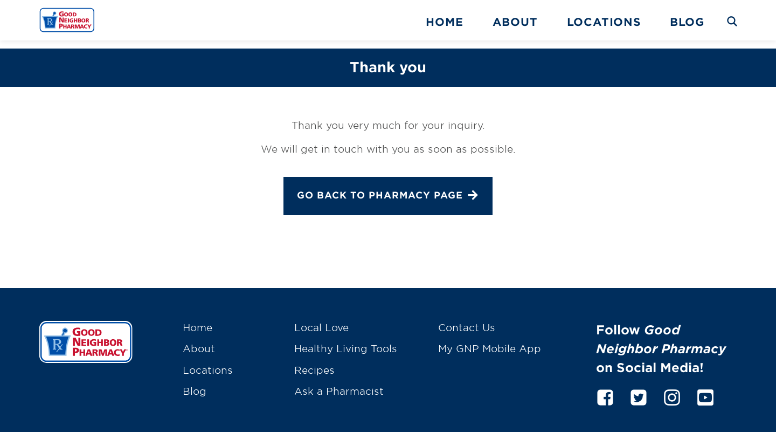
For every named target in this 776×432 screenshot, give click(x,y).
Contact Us (466, 319)
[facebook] (605, 387)
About (515, 21)
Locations (604, 21)
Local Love (321, 319)
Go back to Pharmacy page (388, 188)
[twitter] (638, 387)
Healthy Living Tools (345, 340)
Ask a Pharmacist (339, 383)
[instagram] (672, 387)
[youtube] (705, 387)
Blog (687, 21)
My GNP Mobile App (489, 340)
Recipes (314, 362)
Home (444, 21)
